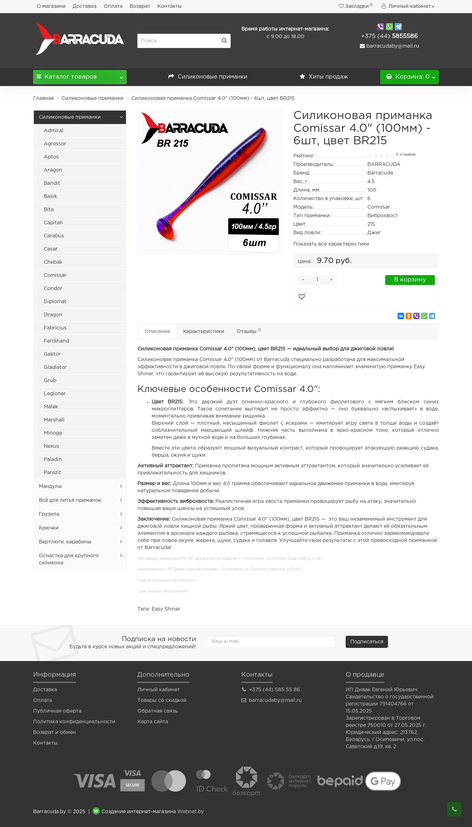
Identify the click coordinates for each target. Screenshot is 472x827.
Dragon (53, 315)
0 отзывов (405, 154)
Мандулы (50, 486)
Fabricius (55, 328)
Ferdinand (56, 341)
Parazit (52, 473)
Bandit (52, 183)
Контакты (169, 6)
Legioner (55, 394)
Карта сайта (152, 722)
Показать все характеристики (331, 244)
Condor (53, 288)
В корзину (410, 280)
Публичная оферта (57, 711)
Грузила (49, 514)
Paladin (53, 459)
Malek (51, 407)
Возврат (140, 6)
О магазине (51, 6)
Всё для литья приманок (70, 500)
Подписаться (366, 642)
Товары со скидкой (162, 700)
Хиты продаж (324, 77)
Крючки (49, 528)
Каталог (80, 75)
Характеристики (203, 331)
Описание (157, 331)
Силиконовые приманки (207, 77)
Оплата (113, 6)
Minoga (53, 433)
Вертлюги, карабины (65, 542)
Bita (49, 210)
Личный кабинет (158, 690)
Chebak (53, 262)
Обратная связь (157, 711)
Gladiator (55, 367)
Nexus (51, 446)
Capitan (53, 223)
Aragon (53, 170)
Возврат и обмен (54, 732)
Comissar (55, 275)
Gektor (52, 354)
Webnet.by (190, 812)
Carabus (54, 236)
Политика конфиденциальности (74, 722)
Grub (50, 380)
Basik (50, 196)
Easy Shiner (166, 609)
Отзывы (249, 331)
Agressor (55, 144)
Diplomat (55, 302)
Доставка (84, 6)
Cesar (51, 249)
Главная (43, 98)
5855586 (389, 36)
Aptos (51, 157)
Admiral (53, 131)
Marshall (54, 420)
